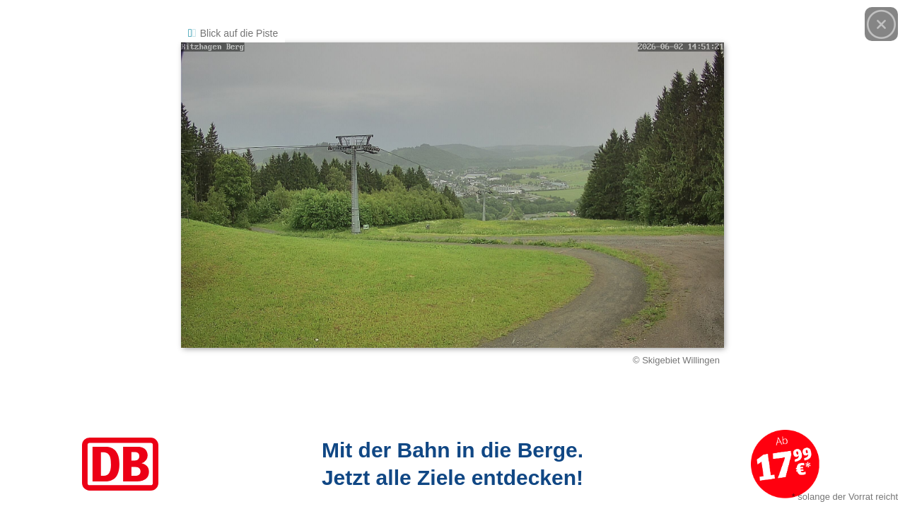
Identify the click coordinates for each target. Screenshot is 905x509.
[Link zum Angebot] (452, 464)
